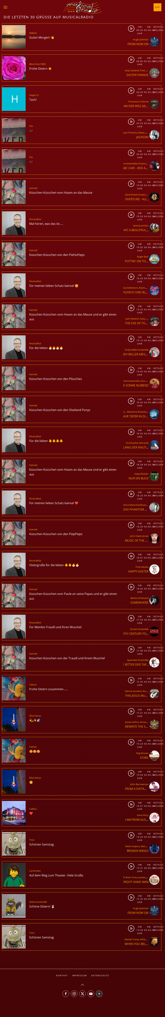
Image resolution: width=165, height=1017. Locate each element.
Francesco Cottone (138, 101)
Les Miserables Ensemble (135, 163)
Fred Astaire (146, 70)
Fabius (32, 684)
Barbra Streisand (139, 598)
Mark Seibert (148, 846)
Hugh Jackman (140, 39)
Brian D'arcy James (135, 877)
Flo (31, 126)
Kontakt (62, 975)
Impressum (79, 975)
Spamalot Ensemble (137, 660)
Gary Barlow (146, 318)
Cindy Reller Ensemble (136, 349)
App (157, 7)
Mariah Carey (132, 939)
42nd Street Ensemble (137, 194)
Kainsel (33, 188)
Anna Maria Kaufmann (135, 504)
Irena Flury (142, 815)
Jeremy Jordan (140, 225)
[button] (5, 7)
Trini (31, 839)
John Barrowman (139, 784)
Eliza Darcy (35, 715)
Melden (157, 30)
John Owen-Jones (139, 536)
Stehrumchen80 (38, 902)
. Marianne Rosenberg (138, 411)
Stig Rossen (142, 753)
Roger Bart (142, 256)
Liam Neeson (132, 318)
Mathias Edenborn (128, 287)
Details (157, 26)
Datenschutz (100, 975)
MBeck (33, 33)
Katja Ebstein (141, 473)
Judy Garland (132, 70)
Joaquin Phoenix (128, 132)
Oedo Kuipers (132, 846)
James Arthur (132, 722)
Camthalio (34, 870)
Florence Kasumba (130, 380)
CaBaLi (33, 808)
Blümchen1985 (37, 64)
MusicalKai (35, 219)
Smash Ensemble (139, 629)
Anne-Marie (146, 722)
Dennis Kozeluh (133, 691)
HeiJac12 (33, 95)
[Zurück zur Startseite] (82, 7)
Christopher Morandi (137, 442)
